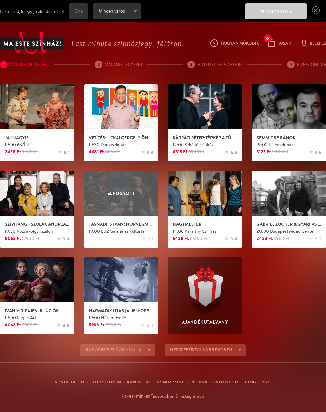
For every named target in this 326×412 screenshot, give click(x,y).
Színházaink (170, 382)
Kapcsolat (139, 382)
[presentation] (191, 15)
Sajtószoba (226, 382)
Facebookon (163, 396)
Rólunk (198, 382)
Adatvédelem (69, 382)
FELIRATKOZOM (275, 11)
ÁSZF (267, 382)
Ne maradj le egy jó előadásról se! (32, 11)
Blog (250, 382)
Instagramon (191, 396)
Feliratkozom (105, 382)
